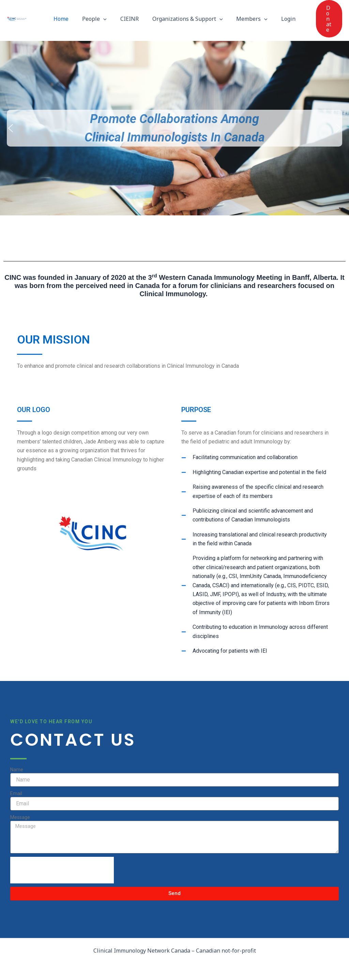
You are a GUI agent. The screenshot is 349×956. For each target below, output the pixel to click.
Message (20, 801)
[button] (107, 10)
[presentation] (62, 853)
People (98, 10)
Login (281, 10)
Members (247, 10)
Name (16, 753)
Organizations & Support (186, 10)
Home (67, 10)
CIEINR (131, 10)
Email (16, 777)
